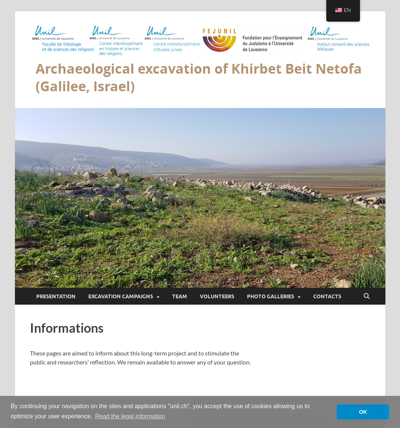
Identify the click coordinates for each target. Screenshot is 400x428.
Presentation (56, 296)
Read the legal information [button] (130, 416)
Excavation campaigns (120, 296)
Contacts (327, 296)
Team (179, 296)
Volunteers (217, 296)
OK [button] (363, 412)
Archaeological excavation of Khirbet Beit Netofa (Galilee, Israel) (199, 77)
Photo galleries (270, 296)
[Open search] (366, 296)
